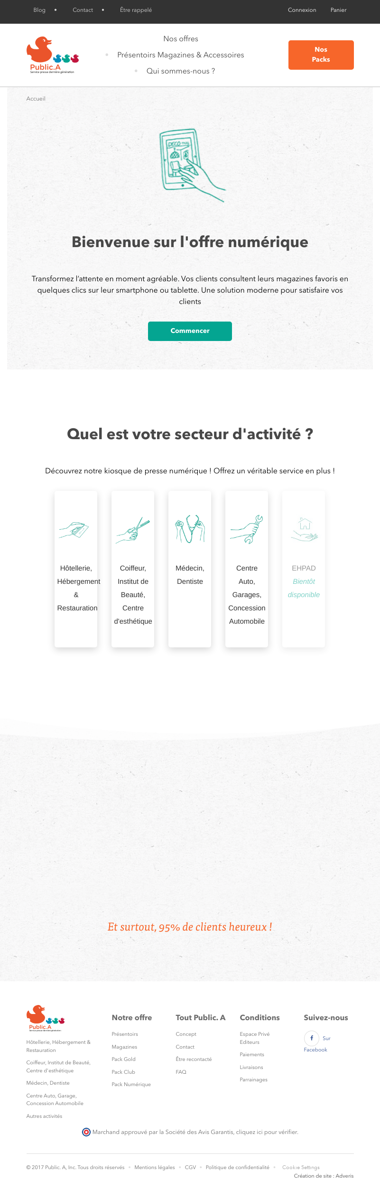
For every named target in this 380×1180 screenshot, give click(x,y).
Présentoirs (125, 1034)
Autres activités (45, 1116)
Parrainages (254, 1080)
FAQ (181, 1072)
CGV (190, 1167)
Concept (186, 1034)
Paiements (252, 1054)
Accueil (36, 98)
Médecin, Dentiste (48, 1083)
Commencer (189, 331)
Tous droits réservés (100, 1167)
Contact (83, 10)
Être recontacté (194, 1059)
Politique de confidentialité (237, 1167)
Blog (40, 10)
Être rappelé (136, 10)
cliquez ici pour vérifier (266, 1131)
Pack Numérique (131, 1084)
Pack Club (124, 1072)
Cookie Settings (301, 1167)
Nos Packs (321, 55)
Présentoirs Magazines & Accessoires (180, 54)
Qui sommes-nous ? (181, 70)
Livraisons (251, 1067)
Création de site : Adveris (324, 1176)
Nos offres (180, 38)
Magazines (125, 1047)
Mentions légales (154, 1167)
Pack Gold (124, 1059)
